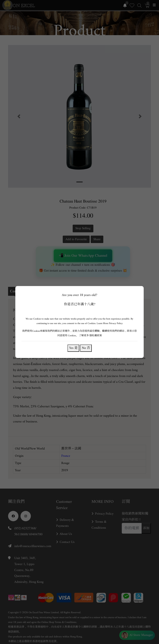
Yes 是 (73, 348)
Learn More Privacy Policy (110, 323)
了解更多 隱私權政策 (90, 335)
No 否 (86, 348)
